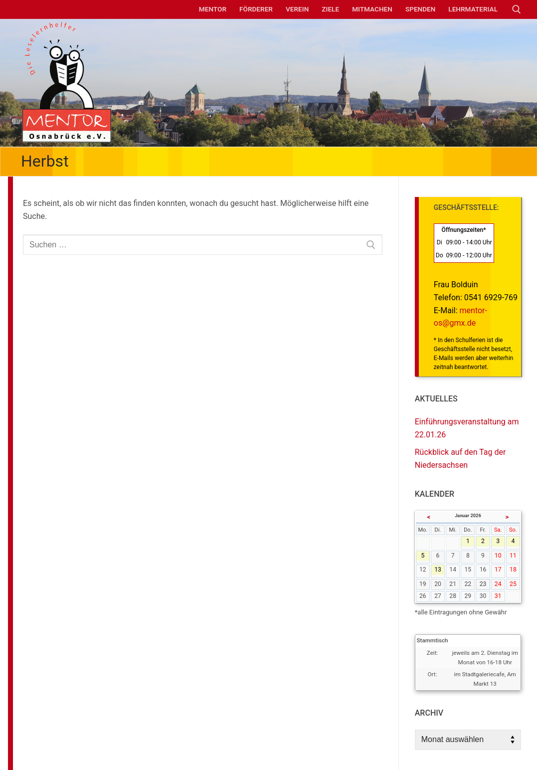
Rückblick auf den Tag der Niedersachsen (460, 458)
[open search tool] (516, 9)
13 (439, 570)
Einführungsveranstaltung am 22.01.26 (467, 428)
